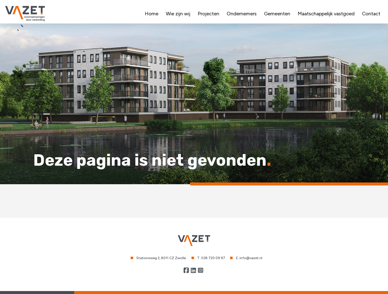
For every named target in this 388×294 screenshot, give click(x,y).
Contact (371, 14)
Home (151, 14)
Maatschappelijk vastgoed (326, 14)
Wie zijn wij (178, 14)
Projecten (208, 14)
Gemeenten (277, 14)
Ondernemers (242, 14)
